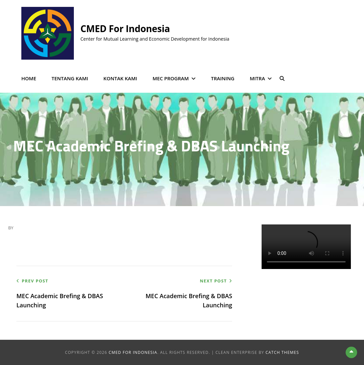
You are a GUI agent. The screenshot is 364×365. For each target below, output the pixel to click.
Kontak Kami (120, 78)
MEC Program (171, 78)
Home (28, 78)
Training (223, 78)
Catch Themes (282, 352)
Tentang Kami (70, 78)
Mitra (257, 78)
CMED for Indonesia (125, 28)
